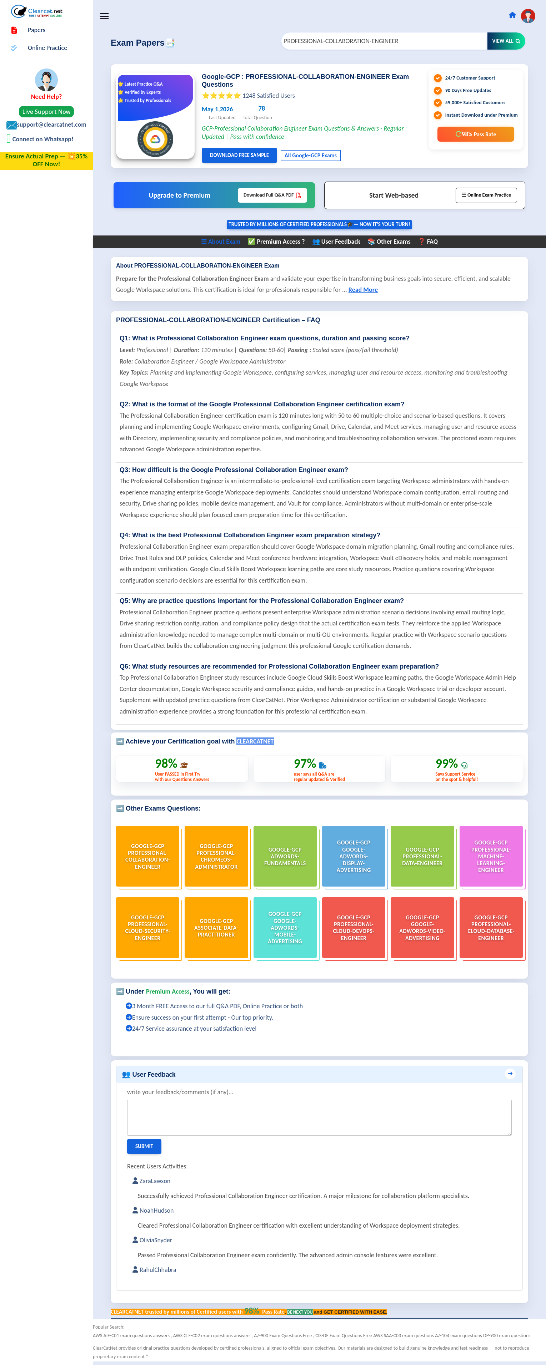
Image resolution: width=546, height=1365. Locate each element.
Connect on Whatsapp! (42, 139)
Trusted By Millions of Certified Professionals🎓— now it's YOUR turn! (319, 224)
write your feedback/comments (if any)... (180, 1092)
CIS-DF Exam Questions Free (344, 1336)
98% (475, 134)
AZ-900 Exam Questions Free (283, 1336)
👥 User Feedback (336, 241)
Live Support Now (46, 112)
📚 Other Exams (389, 241)
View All (506, 41)
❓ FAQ (428, 241)
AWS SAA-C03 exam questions (404, 1336)
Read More (363, 290)
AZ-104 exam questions (459, 1336)
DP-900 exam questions (507, 1336)
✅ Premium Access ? (276, 241)
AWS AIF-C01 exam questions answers (132, 1336)
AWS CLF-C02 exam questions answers (212, 1336)
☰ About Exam (221, 241)
